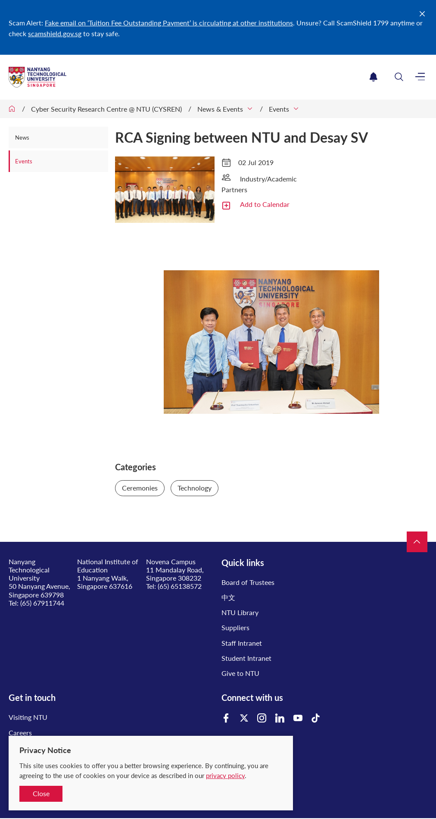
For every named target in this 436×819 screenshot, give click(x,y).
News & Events (220, 109)
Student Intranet (246, 658)
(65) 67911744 (42, 603)
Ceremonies (140, 488)
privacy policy (225, 775)
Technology (195, 488)
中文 (228, 597)
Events (279, 109)
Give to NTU (240, 673)
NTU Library (239, 612)
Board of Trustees (247, 582)
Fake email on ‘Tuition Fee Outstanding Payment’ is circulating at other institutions (169, 23)
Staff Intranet (241, 643)
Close (41, 793)
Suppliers (235, 627)
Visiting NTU (28, 717)
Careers (20, 732)
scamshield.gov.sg (54, 33)
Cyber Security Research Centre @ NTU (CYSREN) (106, 109)
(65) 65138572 (180, 586)
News (22, 137)
